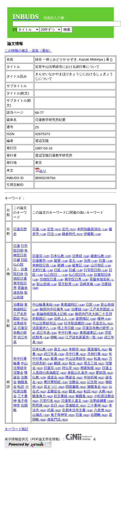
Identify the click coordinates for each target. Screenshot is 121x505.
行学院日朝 (96, 270)
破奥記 (81, 265)
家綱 (64, 265)
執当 (76, 363)
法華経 (81, 256)
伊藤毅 (92, 234)
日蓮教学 (42, 261)
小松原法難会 (21, 391)
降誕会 (74, 377)
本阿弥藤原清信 (92, 229)
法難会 (77, 382)
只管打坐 (50, 401)
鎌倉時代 (72, 234)
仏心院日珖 (81, 275)
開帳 (57, 337)
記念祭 (96, 382)
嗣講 (61, 363)
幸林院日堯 (44, 265)
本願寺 (77, 349)
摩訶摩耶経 (56, 382)
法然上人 (64, 318)
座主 (61, 349)
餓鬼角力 (42, 396)
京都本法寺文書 (77, 410)
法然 (91, 261)
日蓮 (39, 229)
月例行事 (97, 354)
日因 (93, 304)
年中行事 (68, 333)
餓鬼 (76, 391)
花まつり (54, 387)
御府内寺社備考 (55, 309)
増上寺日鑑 (69, 328)
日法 (54, 234)
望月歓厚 (68, 284)
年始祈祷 (94, 377)
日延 (61, 270)
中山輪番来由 (46, 304)
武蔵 (54, 410)
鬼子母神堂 (62, 415)
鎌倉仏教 (101, 256)
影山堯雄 (46, 284)
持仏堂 (70, 368)
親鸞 (61, 261)
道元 (76, 261)
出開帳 (99, 415)
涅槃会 (18, 373)
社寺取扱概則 (78, 323)
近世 (54, 229)
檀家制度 (90, 368)
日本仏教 (60, 256)
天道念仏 (102, 323)
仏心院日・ (56, 275)
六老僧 (102, 410)
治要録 (18, 304)
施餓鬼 (84, 396)
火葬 (106, 391)
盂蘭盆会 (57, 391)
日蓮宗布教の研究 (20, 332)
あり (40, 171)
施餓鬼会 (97, 387)
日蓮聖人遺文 (75, 401)
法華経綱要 (102, 401)
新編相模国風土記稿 (55, 314)
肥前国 (104, 373)
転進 (101, 358)
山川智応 (101, 265)
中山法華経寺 (79, 358)
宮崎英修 (90, 284)
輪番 (16, 363)
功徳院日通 (52, 279)
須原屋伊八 (44, 328)
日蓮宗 (41, 256)
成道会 (56, 377)
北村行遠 (42, 270)
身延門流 (57, 419)
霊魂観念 (75, 405)
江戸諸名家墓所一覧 (84, 337)
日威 (16, 260)
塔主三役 (94, 363)
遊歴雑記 (85, 318)
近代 (69, 229)
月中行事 (75, 354)
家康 (57, 358)
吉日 (57, 405)
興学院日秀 (77, 279)
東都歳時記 (73, 304)
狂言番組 (64, 396)
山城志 (41, 415)
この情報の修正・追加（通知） (28, 51)
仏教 (39, 377)
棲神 (104, 318)
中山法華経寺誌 (20, 323)
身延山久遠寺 (81, 373)
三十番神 (97, 405)
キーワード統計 (16, 429)
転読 (20, 387)
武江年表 (46, 333)
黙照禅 (41, 405)
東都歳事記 (92, 333)
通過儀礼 (97, 349)
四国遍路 (75, 387)
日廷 (24, 260)
